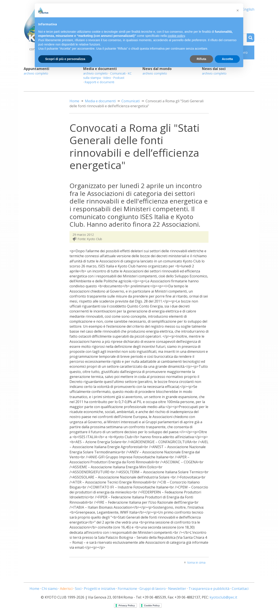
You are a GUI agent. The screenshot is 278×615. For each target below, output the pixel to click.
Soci (78, 588)
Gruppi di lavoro (152, 588)
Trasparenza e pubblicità (209, 588)
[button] (237, 10)
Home (74, 101)
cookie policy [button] (176, 35)
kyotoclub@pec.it (223, 597)
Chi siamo (50, 588)
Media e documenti (100, 101)
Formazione (127, 588)
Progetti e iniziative (99, 588)
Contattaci (240, 588)
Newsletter (177, 588)
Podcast (118, 78)
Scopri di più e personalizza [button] (65, 59)
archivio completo (36, 73)
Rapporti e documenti (99, 82)
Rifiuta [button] (201, 59)
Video (107, 78)
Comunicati (118, 73)
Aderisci (66, 588)
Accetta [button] (227, 59)
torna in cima (196, 562)
